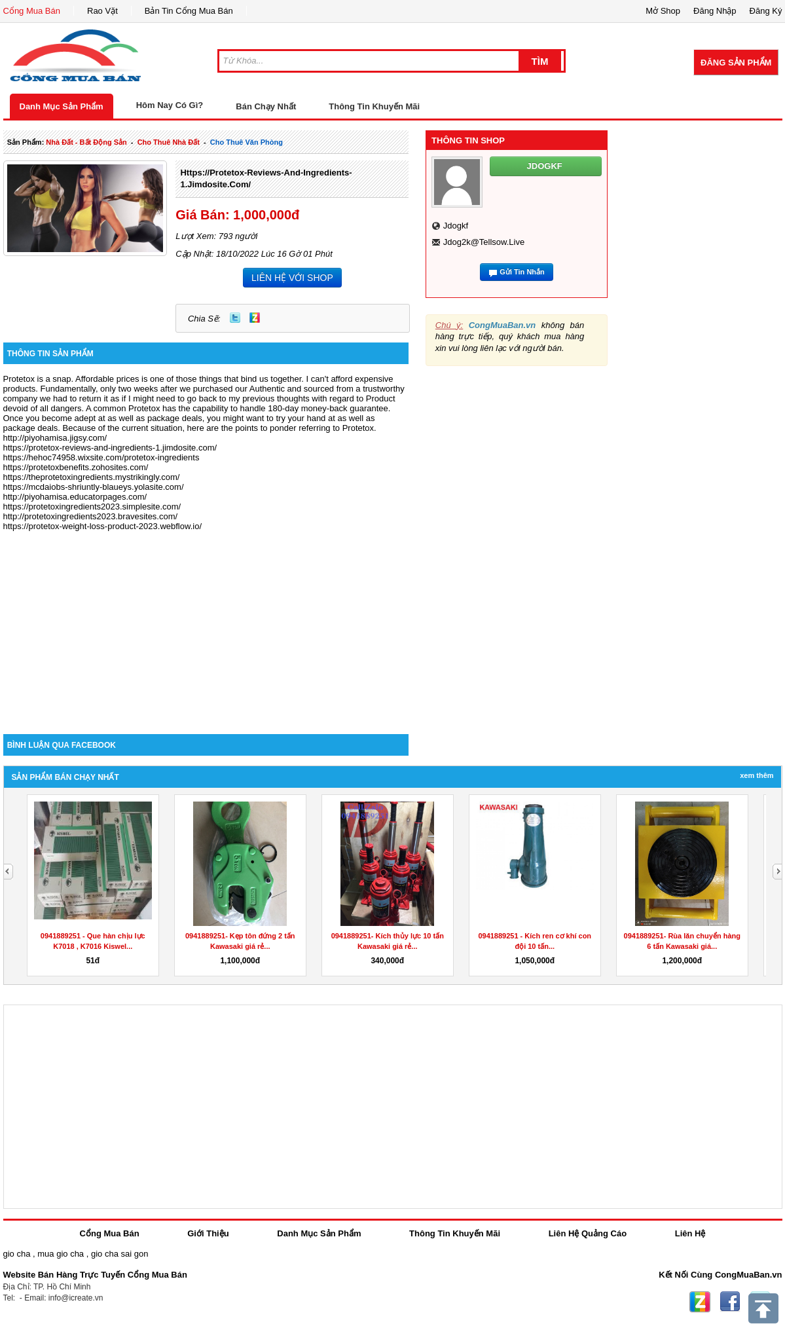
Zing (254, 317)
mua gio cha (60, 1254)
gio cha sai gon (119, 1254)
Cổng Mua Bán (32, 11)
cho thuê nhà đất (168, 142)
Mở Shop (663, 11)
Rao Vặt (102, 11)
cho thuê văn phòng (246, 142)
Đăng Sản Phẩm (736, 62)
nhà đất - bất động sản (86, 142)
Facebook (730, 1301)
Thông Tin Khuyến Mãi (374, 106)
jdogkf (455, 226)
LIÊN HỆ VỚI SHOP (292, 277)
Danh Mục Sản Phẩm (61, 106)
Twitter (235, 317)
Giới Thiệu (207, 1233)
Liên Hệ (690, 1233)
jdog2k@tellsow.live (483, 242)
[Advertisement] (206, 622)
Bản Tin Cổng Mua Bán (189, 11)
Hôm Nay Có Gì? (170, 105)
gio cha (17, 1254)
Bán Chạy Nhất (266, 106)
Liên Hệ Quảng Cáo (588, 1233)
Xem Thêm (756, 775)
